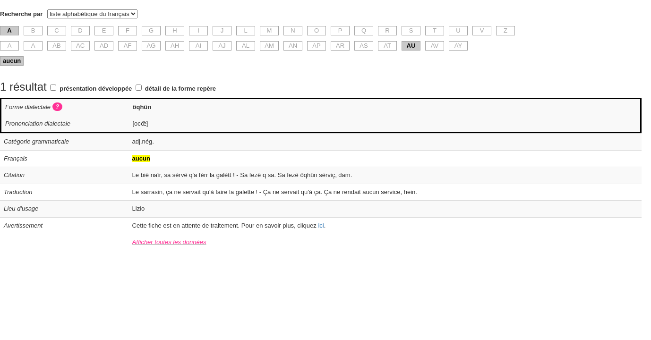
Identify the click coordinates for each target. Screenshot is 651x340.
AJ (221, 45)
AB (56, 45)
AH (175, 45)
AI (198, 45)
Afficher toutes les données (169, 242)
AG (151, 45)
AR (340, 45)
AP (316, 45)
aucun (12, 60)
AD (104, 45)
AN (293, 45)
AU (411, 45)
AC (80, 45)
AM (269, 45)
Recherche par (21, 13)
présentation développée (96, 88)
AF (128, 45)
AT (387, 45)
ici (321, 225)
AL (245, 45)
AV (434, 45)
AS (364, 45)
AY (458, 45)
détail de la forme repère (180, 88)
